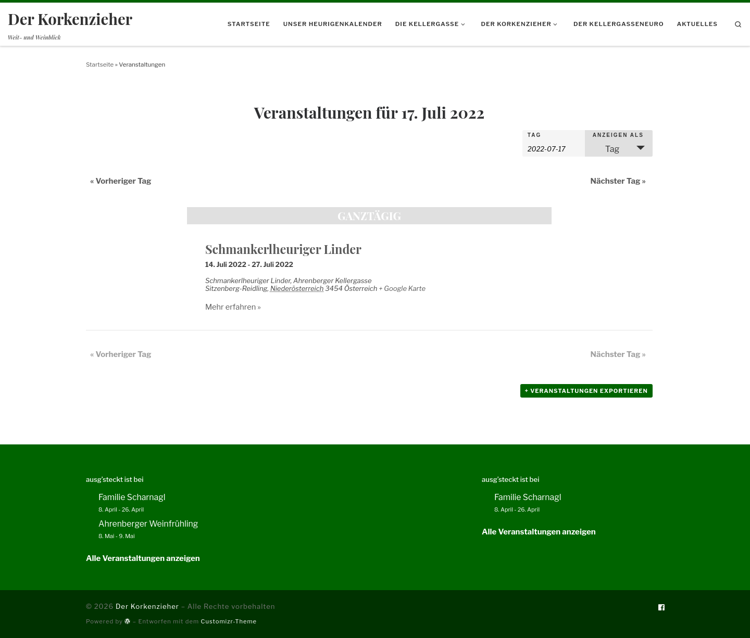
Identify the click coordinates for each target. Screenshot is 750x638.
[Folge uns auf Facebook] (661, 607)
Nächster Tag (618, 181)
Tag (534, 135)
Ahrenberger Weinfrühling (148, 524)
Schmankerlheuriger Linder (283, 249)
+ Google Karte (402, 288)
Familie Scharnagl (131, 497)
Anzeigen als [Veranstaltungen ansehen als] (618, 135)
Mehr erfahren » (233, 307)
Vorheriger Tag (121, 181)
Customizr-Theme (229, 621)
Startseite (100, 64)
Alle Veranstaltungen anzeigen (143, 558)
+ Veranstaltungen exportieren (586, 390)
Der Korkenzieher (147, 606)
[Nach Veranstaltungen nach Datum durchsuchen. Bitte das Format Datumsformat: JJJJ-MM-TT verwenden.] (554, 148)
